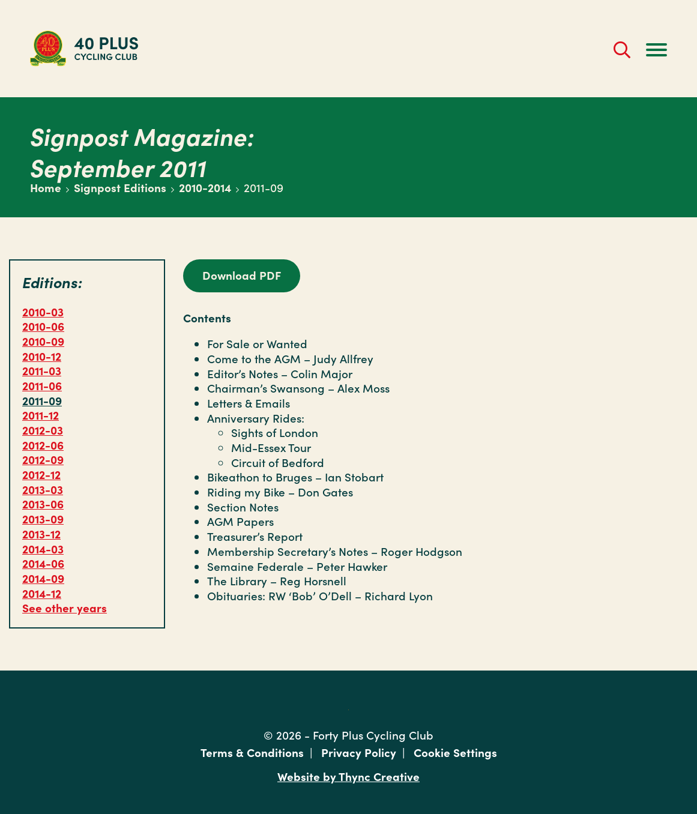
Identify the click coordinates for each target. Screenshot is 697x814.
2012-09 (43, 459)
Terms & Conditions (252, 752)
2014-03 (43, 548)
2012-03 (42, 429)
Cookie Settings (455, 752)
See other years (64, 607)
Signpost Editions (120, 187)
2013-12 (41, 533)
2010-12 (41, 356)
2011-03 (41, 370)
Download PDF (241, 275)
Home (45, 187)
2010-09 (43, 341)
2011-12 (40, 414)
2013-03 (42, 489)
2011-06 (42, 385)
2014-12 (41, 593)
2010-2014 (205, 187)
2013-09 (43, 518)
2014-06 (43, 563)
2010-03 (43, 311)
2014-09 (43, 578)
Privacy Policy (358, 752)
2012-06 (43, 444)
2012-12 (41, 474)
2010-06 (43, 326)
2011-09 (42, 400)
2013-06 (43, 503)
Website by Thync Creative (348, 776)
